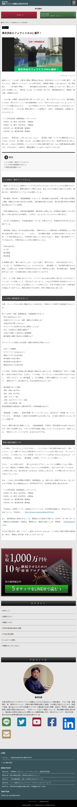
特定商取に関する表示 (44, 801)
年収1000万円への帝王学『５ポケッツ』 (58, 15)
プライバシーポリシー (32, 801)
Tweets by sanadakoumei (10, 795)
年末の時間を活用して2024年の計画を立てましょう (21, 775)
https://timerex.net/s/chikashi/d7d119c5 (39, 512)
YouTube (19, 15)
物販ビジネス (7, 622)
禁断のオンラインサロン (11, 646)
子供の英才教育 (8, 634)
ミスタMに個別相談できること (16, 164)
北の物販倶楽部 (7, 762)
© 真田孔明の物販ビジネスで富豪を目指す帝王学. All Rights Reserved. (38, 805)
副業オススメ (7, 616)
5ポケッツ (8, 22)
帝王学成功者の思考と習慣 (12, 628)
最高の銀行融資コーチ (13, 167)
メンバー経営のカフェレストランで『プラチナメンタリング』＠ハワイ (26, 783)
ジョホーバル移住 (9, 640)
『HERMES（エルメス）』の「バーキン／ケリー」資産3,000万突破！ (26, 771)
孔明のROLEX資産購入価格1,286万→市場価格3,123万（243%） (24, 786)
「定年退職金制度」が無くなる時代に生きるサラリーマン (23, 779)
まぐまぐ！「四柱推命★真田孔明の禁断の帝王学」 (18, 757)
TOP (2, 22)
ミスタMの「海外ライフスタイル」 (18, 162)
